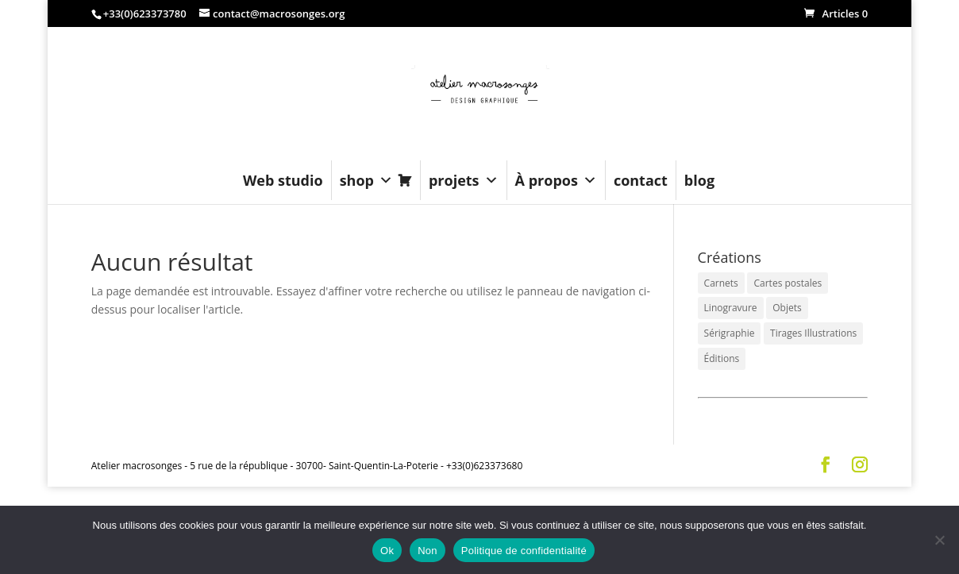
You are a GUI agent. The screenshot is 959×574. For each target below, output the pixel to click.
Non (427, 551)
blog (699, 180)
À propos (556, 180)
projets (464, 180)
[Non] (939, 540)
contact (641, 180)
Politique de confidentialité (524, 551)
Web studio (283, 180)
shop (366, 180)
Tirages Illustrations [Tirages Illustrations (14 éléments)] (813, 333)
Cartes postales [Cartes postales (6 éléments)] (787, 283)
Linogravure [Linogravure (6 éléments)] (730, 307)
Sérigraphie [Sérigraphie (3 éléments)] (729, 333)
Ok (387, 551)
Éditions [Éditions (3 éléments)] (722, 358)
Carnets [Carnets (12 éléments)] (721, 283)
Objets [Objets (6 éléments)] (786, 307)
